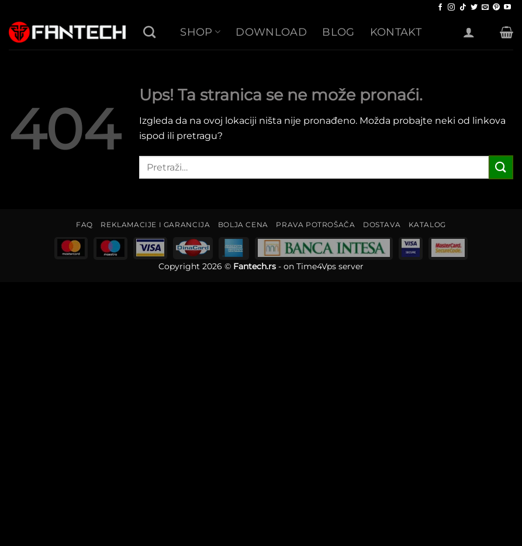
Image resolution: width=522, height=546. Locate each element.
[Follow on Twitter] (474, 8)
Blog (338, 32)
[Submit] (501, 167)
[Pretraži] (149, 32)
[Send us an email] (485, 8)
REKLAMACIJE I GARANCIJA (155, 224)
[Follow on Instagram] (451, 8)
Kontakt (395, 32)
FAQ (84, 224)
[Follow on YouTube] (507, 8)
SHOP (200, 32)
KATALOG (427, 224)
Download (271, 32)
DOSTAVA (381, 224)
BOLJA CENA (243, 224)
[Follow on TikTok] (462, 8)
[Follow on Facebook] (440, 8)
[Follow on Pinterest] (496, 8)
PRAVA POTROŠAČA (315, 224)
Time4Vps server (330, 266)
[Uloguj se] (469, 32)
